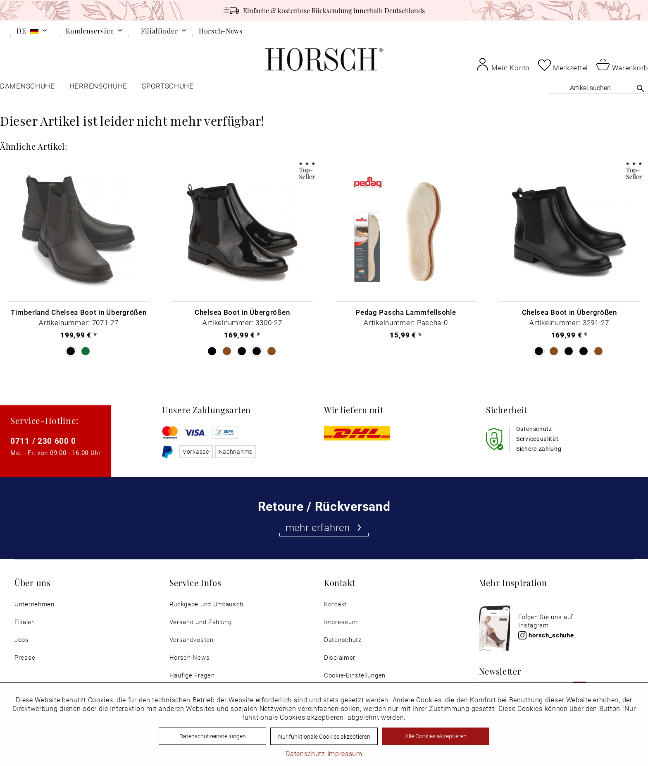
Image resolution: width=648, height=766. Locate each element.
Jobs (21, 640)
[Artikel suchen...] (598, 87)
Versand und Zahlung (200, 622)
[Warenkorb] (622, 64)
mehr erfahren (324, 527)
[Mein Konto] (503, 64)
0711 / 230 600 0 (43, 441)
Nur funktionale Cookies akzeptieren (324, 736)
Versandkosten (191, 640)
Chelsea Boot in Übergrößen (242, 312)
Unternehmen (34, 604)
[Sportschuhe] (168, 88)
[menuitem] (31, 32)
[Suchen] (640, 88)
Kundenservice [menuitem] (90, 31)
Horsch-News (221, 30)
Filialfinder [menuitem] (159, 31)
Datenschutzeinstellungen (212, 736)
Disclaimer (339, 657)
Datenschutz (343, 640)
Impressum (340, 622)
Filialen (24, 622)
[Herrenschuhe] (98, 88)
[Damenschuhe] (27, 88)
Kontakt (335, 604)
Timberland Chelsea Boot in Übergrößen (78, 312)
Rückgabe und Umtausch (206, 604)
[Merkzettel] (563, 65)
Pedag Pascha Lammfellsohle (405, 312)
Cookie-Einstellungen (355, 675)
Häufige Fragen (192, 675)
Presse (24, 657)
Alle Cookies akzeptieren (436, 736)
